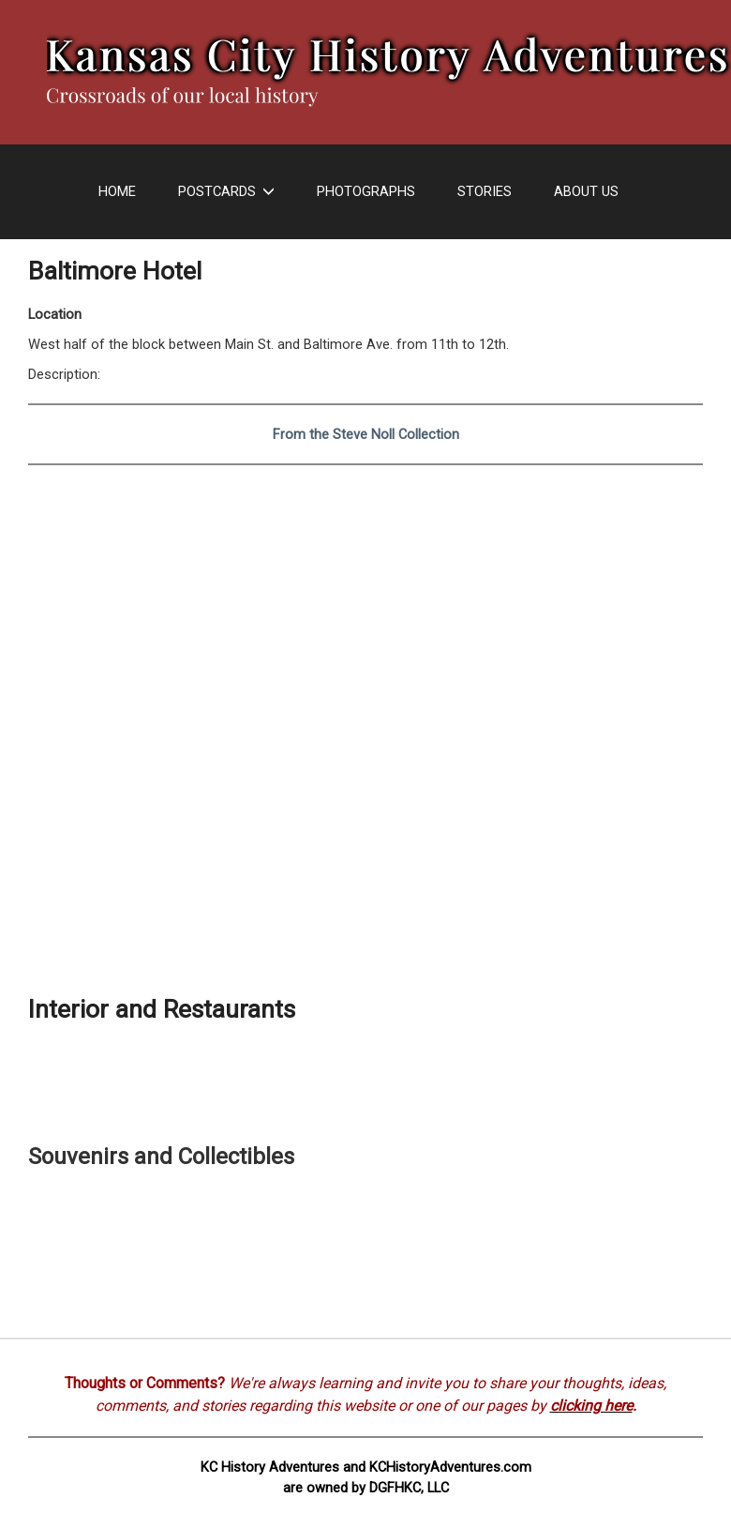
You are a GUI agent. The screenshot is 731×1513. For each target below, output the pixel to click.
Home (117, 191)
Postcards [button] (226, 192)
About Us (586, 191)
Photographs (366, 191)
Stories (484, 191)
